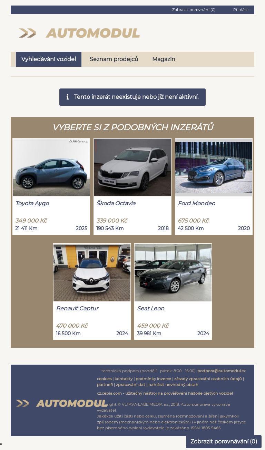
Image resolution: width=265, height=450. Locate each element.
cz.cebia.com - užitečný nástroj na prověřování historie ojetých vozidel (165, 393)
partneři (105, 384)
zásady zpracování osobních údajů (208, 378)
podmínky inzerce (153, 378)
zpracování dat (130, 384)
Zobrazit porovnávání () (223, 441)
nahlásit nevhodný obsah (173, 384)
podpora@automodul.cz (221, 370)
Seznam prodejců (114, 59)
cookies (104, 378)
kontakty (123, 378)
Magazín (163, 59)
